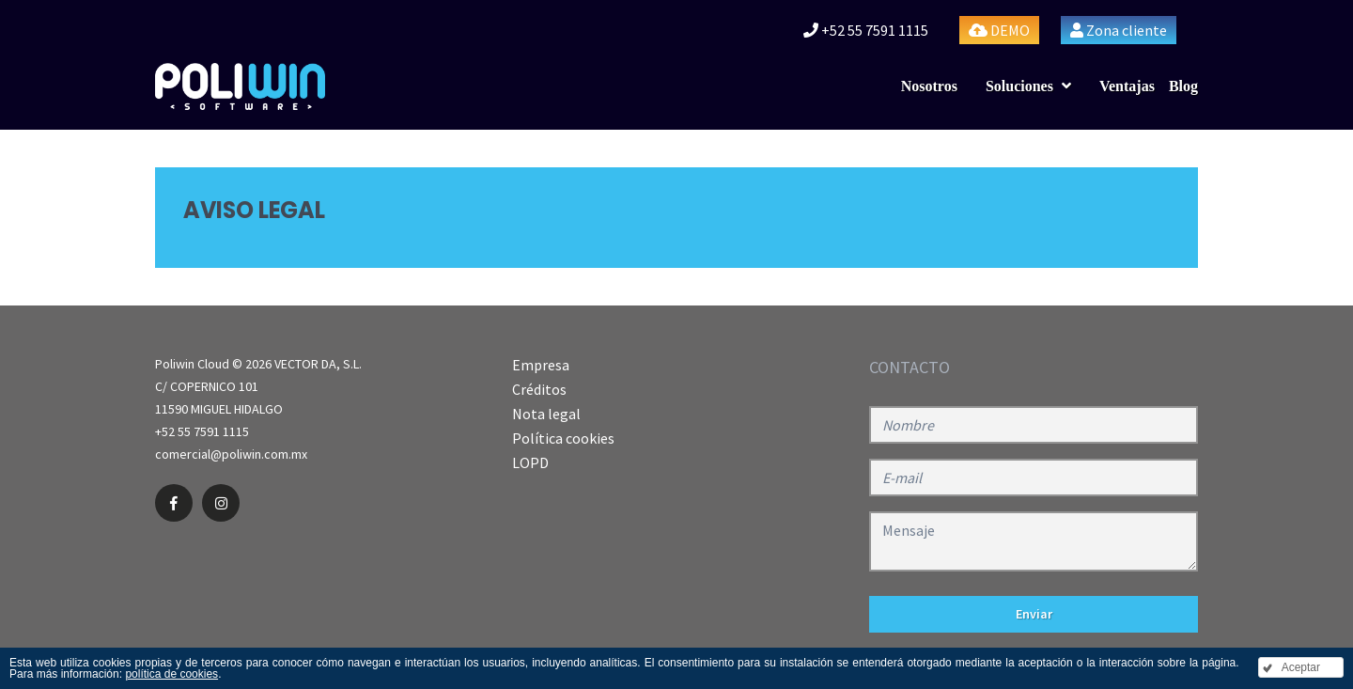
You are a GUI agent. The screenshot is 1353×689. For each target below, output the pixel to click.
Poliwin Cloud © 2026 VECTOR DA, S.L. (258, 363)
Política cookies (563, 438)
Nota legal (546, 413)
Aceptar (1301, 667)
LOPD (530, 462)
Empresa (540, 364)
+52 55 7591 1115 (865, 30)
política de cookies (171, 674)
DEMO (999, 30)
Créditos (539, 389)
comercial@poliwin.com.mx (231, 454)
